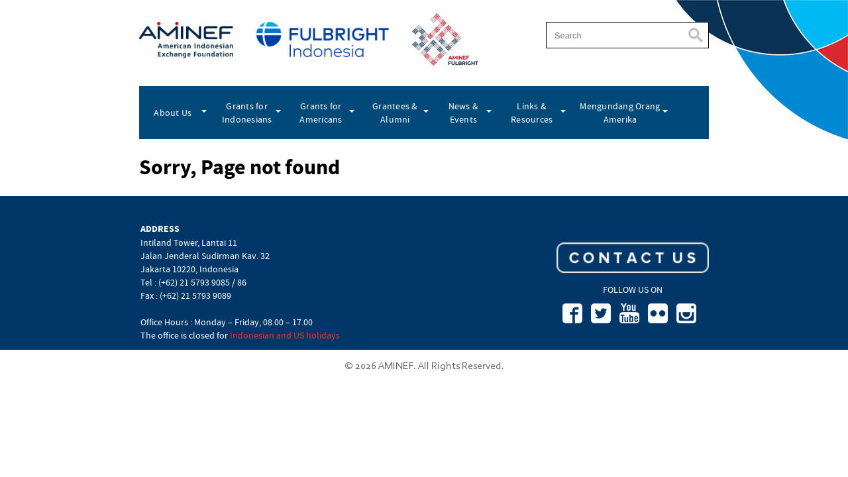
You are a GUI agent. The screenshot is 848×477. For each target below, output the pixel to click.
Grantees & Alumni (395, 112)
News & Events (464, 112)
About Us (172, 113)
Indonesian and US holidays (285, 335)
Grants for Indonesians (247, 112)
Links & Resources (532, 112)
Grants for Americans (320, 112)
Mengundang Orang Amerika (620, 112)
